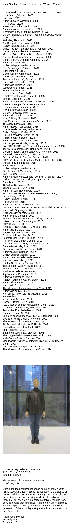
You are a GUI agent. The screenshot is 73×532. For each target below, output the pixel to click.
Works (46, 4)
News (23, 4)
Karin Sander (10, 4)
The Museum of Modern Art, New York (23, 480)
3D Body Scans (11, 519)
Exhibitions (35, 4)
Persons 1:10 (10, 522)
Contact (57, 4)
